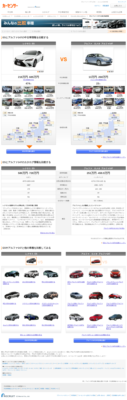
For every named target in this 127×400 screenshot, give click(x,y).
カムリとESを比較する (11, 325)
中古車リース (55, 388)
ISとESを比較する (48, 325)
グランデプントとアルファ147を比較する (114, 283)
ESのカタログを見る (47, 233)
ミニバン (11, 363)
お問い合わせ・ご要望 (103, 395)
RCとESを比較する (48, 282)
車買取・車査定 (7, 375)
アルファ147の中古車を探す (98, 151)
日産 (15, 368)
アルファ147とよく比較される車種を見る (96, 335)
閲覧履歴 (106, 6)
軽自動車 (5, 363)
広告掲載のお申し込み (118, 395)
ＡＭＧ (17, 370)
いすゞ (51, 368)
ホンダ (20, 368)
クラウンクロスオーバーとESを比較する (50, 304)
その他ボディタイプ (110, 363)
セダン (28, 363)
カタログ (45, 12)
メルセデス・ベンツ (102, 368)
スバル (30, 368)
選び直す (40, 71)
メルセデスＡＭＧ (115, 368)
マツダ (25, 368)
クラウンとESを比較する (31, 303)
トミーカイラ (66, 368)
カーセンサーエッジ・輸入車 (30, 388)
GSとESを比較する (29, 325)
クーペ (55, 363)
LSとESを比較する (28, 282)
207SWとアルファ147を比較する (75, 326)
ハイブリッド (77, 363)
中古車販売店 (63, 12)
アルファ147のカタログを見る (114, 228)
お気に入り (118, 6)
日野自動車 (74, 368)
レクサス (5, 368)
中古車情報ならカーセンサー (12, 388)
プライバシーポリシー (63, 395)
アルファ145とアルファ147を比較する (95, 283)
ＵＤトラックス (83, 368)
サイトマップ (122, 2)
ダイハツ (45, 368)
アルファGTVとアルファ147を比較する (114, 304)
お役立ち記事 (117, 12)
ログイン (97, 6)
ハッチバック (47, 363)
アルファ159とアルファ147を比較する (75, 304)
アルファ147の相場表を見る (98, 79)
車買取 (99, 12)
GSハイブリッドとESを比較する (11, 283)
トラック (91, 363)
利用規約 (73, 395)
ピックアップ (99, 363)
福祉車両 (85, 363)
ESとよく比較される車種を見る (31, 335)
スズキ (36, 368)
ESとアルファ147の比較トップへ (114, 157)
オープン (60, 363)
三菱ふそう (92, 368)
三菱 (40, 368)
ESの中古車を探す (28, 151)
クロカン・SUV (20, 363)
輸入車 (28, 12)
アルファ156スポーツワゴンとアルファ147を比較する (114, 327)
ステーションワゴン (36, 363)
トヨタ (11, 368)
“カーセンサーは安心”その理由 (87, 395)
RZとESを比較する (9, 303)
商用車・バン (68, 363)
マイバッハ (24, 370)
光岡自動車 (57, 368)
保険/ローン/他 (81, 12)
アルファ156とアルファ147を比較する (95, 326)
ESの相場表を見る (28, 79)
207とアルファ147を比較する (76, 283)
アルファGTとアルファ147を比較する (95, 304)
